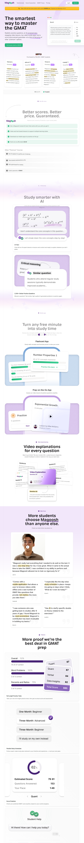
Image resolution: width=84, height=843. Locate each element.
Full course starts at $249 (14, 45)
